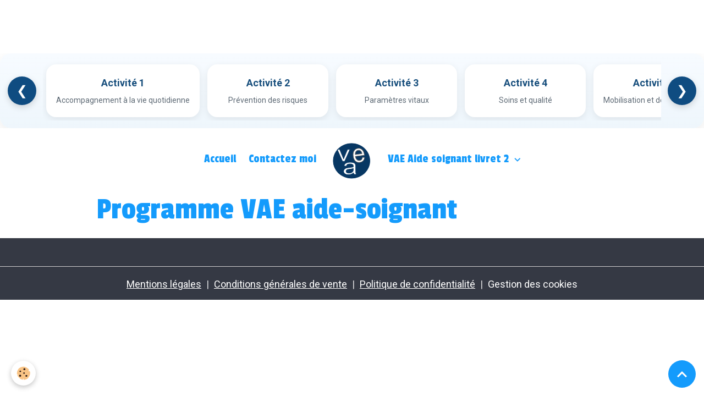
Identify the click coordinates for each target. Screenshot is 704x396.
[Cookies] (23, 373)
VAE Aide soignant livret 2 (450, 159)
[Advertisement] (200, 25)
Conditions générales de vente (280, 284)
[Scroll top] (682, 374)
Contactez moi (281, 159)
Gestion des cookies (533, 284)
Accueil (220, 159)
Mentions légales (164, 284)
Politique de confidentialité (417, 284)
